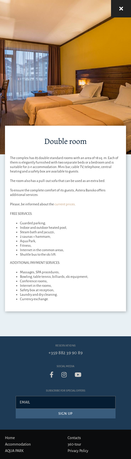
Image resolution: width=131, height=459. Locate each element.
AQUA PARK (14, 451)
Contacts (74, 438)
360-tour (74, 444)
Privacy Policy (78, 451)
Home (10, 438)
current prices (64, 204)
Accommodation (18, 444)
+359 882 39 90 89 (65, 352)
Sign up (65, 413)
